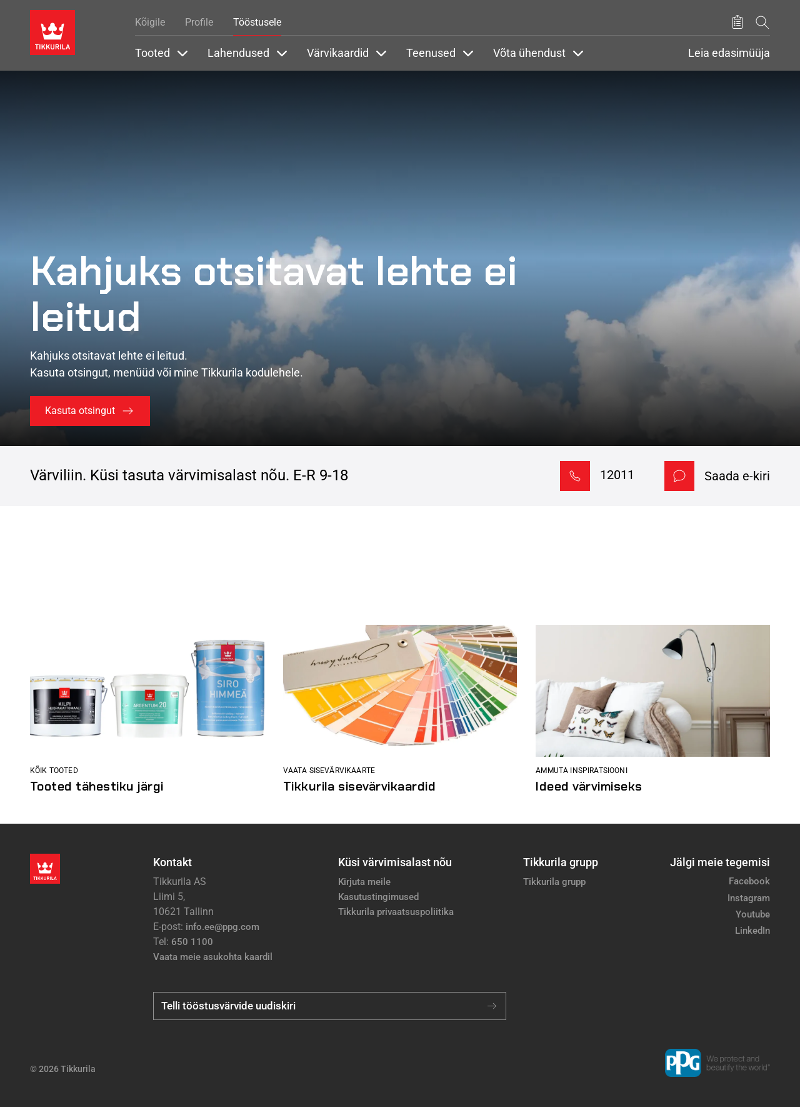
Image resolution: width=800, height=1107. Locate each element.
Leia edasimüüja (729, 53)
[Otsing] (762, 22)
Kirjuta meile (364, 881)
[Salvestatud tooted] (737, 22)
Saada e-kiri (737, 475)
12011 (617, 474)
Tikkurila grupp (554, 881)
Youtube (753, 914)
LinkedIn (752, 930)
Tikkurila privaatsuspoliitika (396, 911)
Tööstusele (257, 22)
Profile (199, 22)
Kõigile (150, 22)
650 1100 (192, 942)
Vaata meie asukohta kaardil (212, 957)
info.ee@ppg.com (222, 927)
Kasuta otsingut (80, 411)
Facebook (749, 881)
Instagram (749, 898)
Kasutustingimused (378, 896)
